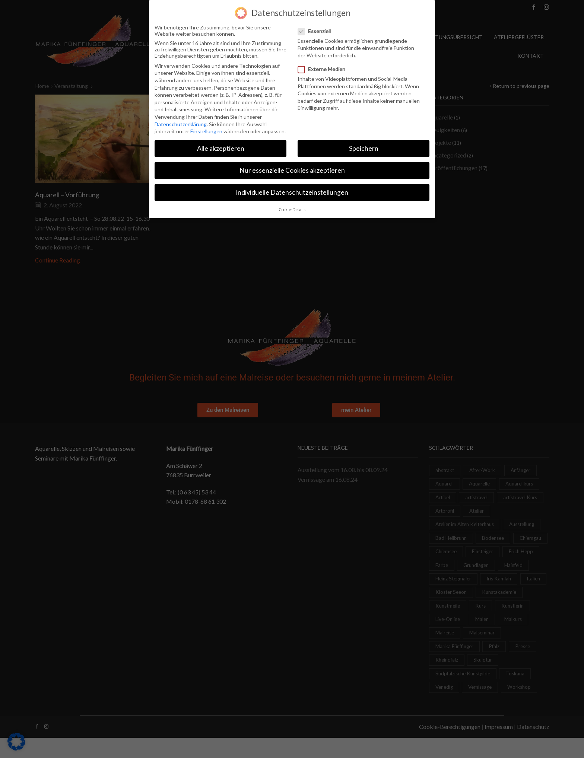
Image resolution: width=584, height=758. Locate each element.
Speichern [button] (363, 147)
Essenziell (317, 29)
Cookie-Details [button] (292, 208)
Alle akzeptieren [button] (220, 147)
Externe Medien (324, 68)
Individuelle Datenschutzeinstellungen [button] (292, 191)
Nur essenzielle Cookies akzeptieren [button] (292, 169)
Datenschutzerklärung (181, 123)
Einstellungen (206, 130)
